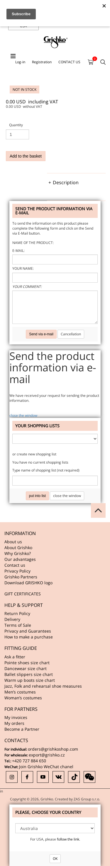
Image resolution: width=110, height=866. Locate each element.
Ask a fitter (14, 657)
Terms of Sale (17, 625)
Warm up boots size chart (29, 680)
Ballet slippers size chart (28, 674)
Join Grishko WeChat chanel (46, 766)
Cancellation (71, 334)
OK (55, 858)
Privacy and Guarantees (27, 631)
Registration (42, 61)
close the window (23, 415)
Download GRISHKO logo (28, 582)
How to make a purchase (28, 637)
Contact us (14, 565)
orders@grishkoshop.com (53, 749)
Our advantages (20, 559)
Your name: (23, 268)
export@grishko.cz (47, 755)
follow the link (68, 839)
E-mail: (18, 250)
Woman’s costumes (23, 698)
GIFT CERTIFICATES (22, 594)
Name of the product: (33, 242)
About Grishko (18, 547)
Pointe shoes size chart (27, 662)
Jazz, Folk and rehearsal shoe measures (43, 686)
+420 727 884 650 (29, 760)
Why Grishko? (17, 553)
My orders (14, 723)
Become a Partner (21, 729)
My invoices (15, 717)
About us (13, 541)
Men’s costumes (20, 692)
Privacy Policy (17, 571)
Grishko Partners (20, 577)
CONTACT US (69, 61)
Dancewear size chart (25, 668)
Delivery (12, 619)
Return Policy (17, 613)
